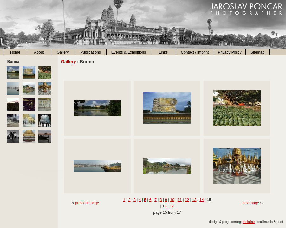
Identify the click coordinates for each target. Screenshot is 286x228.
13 (194, 200)
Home (15, 52)
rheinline (249, 222)
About (39, 52)
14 (201, 200)
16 (164, 206)
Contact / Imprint (195, 52)
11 (180, 200)
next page (250, 203)
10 (172, 200)
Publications (90, 52)
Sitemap (257, 52)
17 (172, 206)
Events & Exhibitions (128, 52)
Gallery (63, 52)
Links (163, 52)
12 (187, 200)
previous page (87, 203)
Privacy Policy (230, 52)
